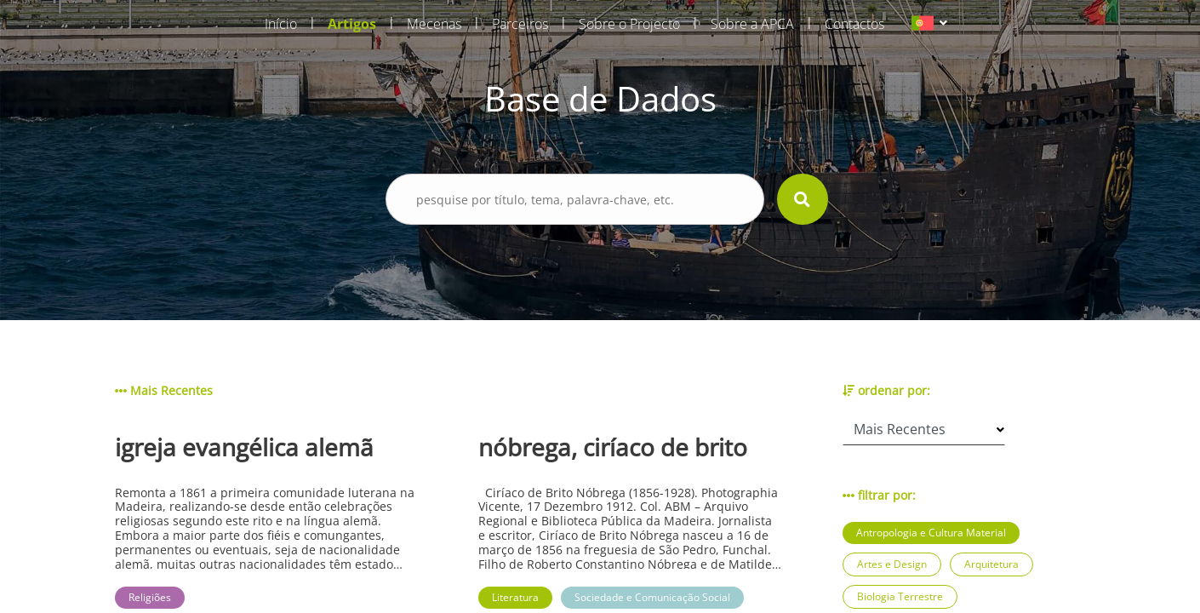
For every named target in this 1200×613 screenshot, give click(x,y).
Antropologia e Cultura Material (931, 532)
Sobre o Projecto (629, 23)
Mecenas (434, 23)
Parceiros (520, 23)
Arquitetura (991, 564)
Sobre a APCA (752, 23)
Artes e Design (892, 564)
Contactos (854, 23)
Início (281, 23)
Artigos (352, 23)
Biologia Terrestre (900, 596)
